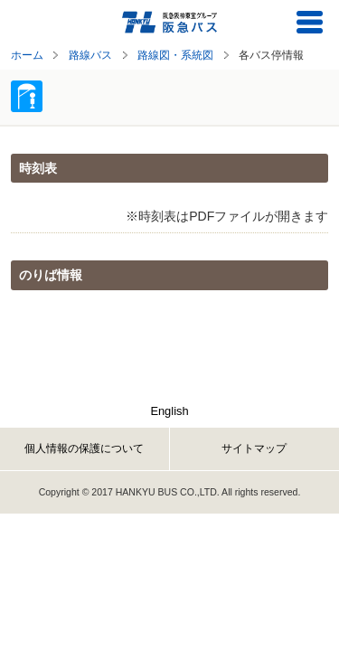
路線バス (90, 55)
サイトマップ (254, 448)
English (169, 411)
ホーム (27, 55)
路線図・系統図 (175, 55)
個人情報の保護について (84, 448)
